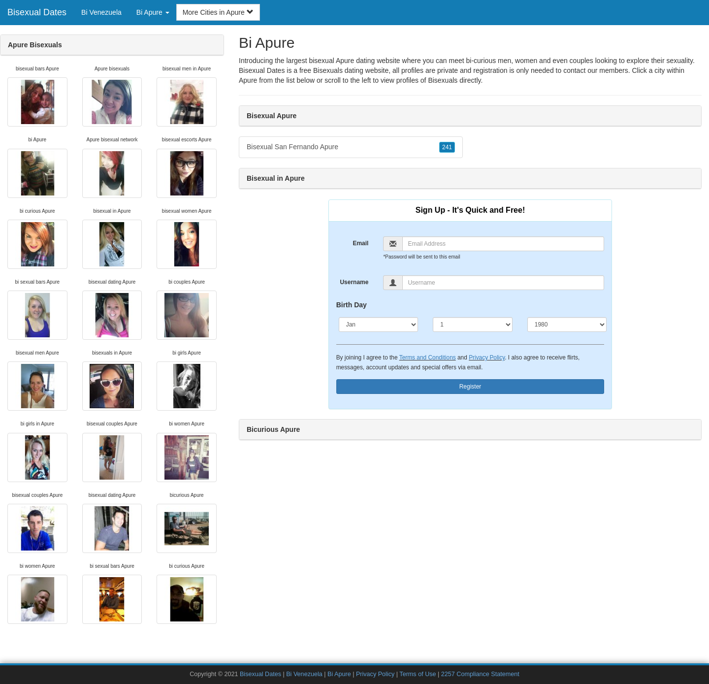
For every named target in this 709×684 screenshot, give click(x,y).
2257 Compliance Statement (480, 674)
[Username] (503, 282)
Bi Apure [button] (152, 12)
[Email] (503, 243)
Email (360, 243)
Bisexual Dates (36, 12)
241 (447, 147)
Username (354, 282)
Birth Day (351, 305)
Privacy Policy (487, 357)
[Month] (379, 324)
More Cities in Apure (218, 12)
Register (470, 386)
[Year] (567, 324)
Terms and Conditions (427, 357)
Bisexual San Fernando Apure (351, 147)
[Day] (473, 324)
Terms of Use (417, 674)
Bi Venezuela (101, 12)
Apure (248, 80)
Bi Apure (339, 674)
